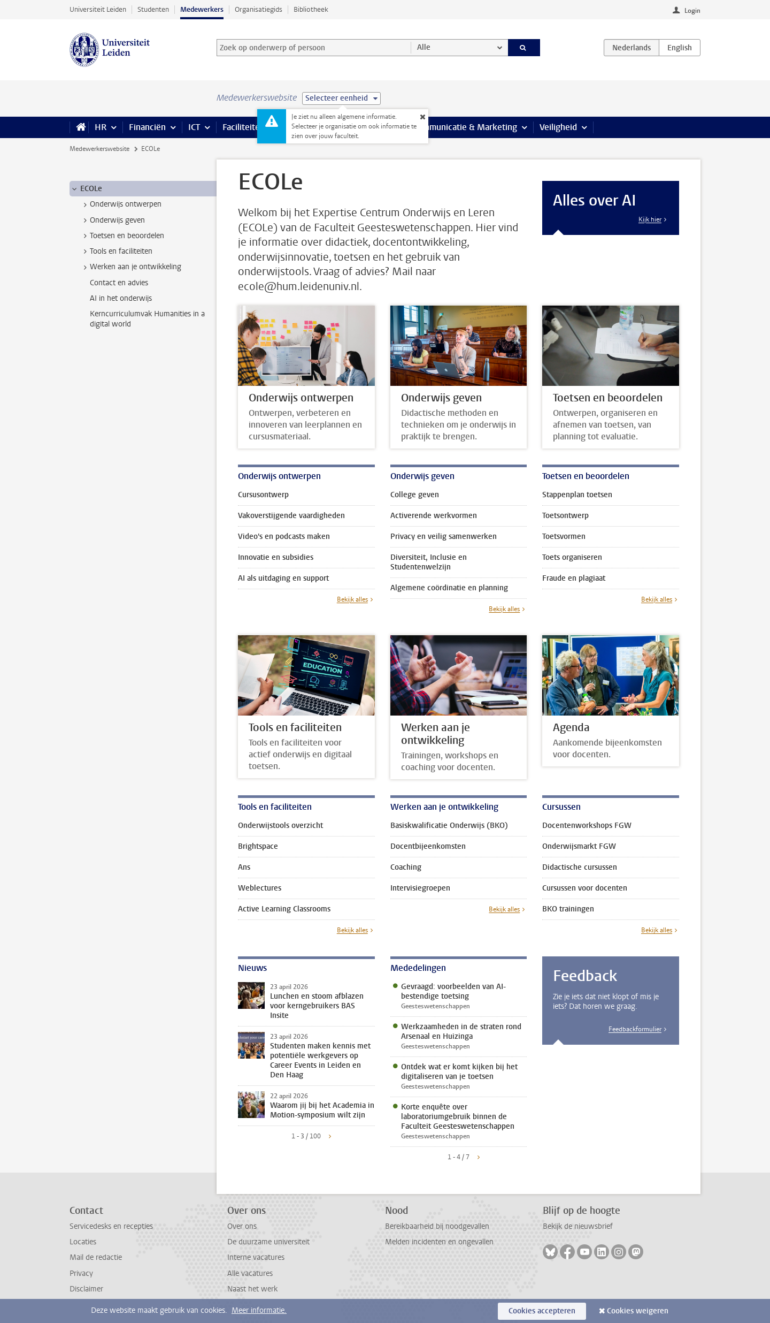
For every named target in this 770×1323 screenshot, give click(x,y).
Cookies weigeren (637, 1311)
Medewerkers (202, 9)
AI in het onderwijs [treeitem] (121, 298)
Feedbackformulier (635, 1029)
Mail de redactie (96, 1257)
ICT (194, 127)
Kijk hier (649, 219)
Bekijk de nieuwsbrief (578, 1226)
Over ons (242, 1226)
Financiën (147, 127)
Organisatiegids (258, 9)
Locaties (83, 1242)
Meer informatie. (259, 1310)
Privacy (81, 1273)
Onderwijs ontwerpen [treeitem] (120, 204)
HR (100, 127)
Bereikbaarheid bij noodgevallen (437, 1226)
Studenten (153, 9)
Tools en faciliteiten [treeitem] (116, 251)
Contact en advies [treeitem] (119, 283)
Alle (423, 47)
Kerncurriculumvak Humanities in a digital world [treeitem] (147, 319)
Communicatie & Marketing (465, 127)
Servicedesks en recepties (111, 1226)
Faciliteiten (243, 127)
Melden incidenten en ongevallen (439, 1242)
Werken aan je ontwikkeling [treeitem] (130, 267)
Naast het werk (252, 1289)
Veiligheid (558, 127)
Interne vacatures (255, 1257)
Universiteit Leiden (98, 9)
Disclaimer (86, 1289)
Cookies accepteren (542, 1311)
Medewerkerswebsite (99, 149)
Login (692, 10)
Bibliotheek (311, 9)
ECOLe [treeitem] (86, 189)
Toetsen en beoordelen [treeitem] (122, 236)
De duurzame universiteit (268, 1242)
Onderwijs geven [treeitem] (112, 220)
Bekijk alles (352, 599)
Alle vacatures (250, 1273)
